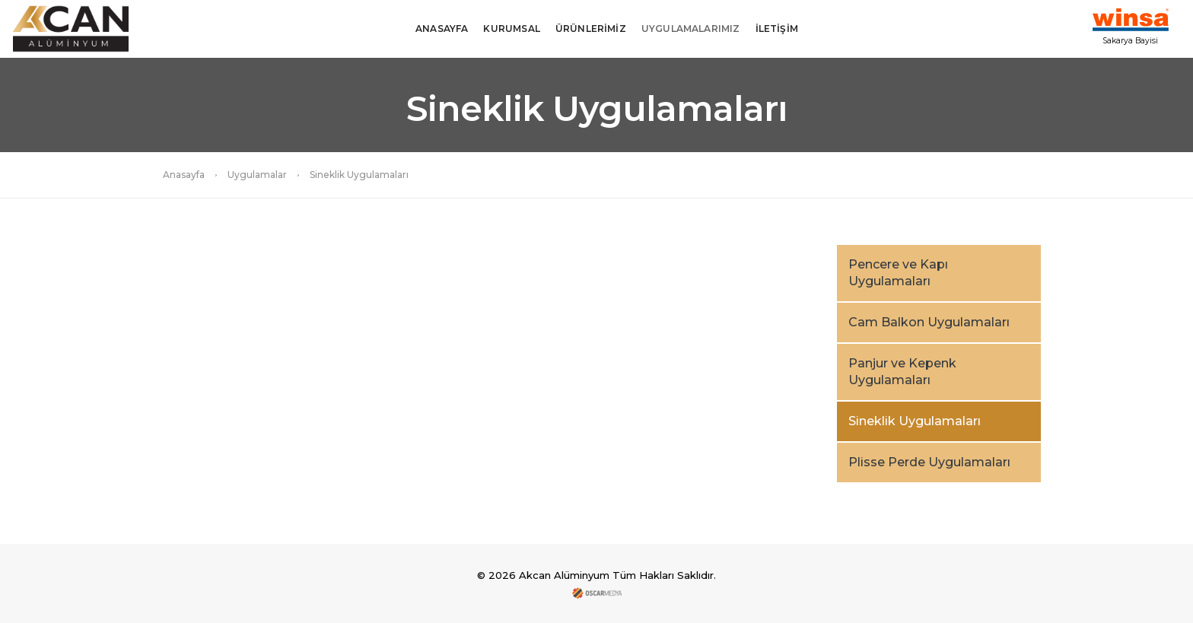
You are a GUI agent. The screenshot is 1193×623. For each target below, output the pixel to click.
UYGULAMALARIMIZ (690, 28)
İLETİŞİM (777, 28)
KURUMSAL (511, 28)
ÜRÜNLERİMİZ (590, 28)
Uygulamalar (257, 174)
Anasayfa (184, 174)
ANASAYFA (441, 28)
